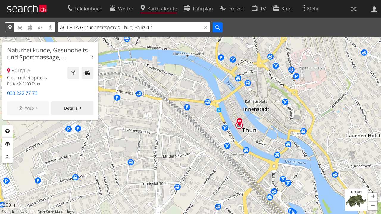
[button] (372, 197)
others (69, 212)
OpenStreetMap (50, 212)
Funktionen (7, 156)
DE (353, 9)
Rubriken (7, 131)
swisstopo (28, 212)
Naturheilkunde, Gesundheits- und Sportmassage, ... (48, 54)
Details (71, 108)
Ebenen (7, 144)
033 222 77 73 (22, 93)
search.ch (11, 212)
